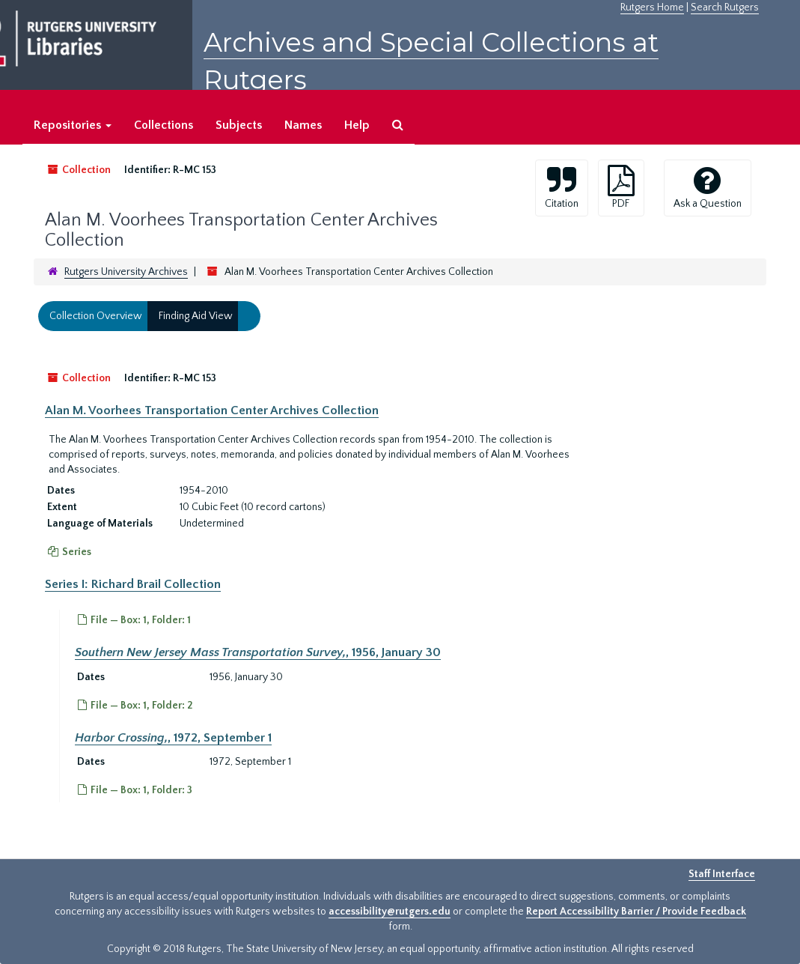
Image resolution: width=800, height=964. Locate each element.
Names (303, 125)
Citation (561, 187)
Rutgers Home (652, 7)
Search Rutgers (725, 7)
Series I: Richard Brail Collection (133, 584)
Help (357, 125)
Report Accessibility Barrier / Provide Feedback (636, 912)
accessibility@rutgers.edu (390, 912)
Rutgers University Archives (126, 272)
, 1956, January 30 (258, 652)
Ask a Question (708, 187)
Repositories (73, 125)
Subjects (239, 125)
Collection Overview (95, 316)
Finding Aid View (196, 316)
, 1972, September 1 (173, 737)
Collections (163, 125)
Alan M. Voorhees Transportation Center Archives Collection (212, 410)
